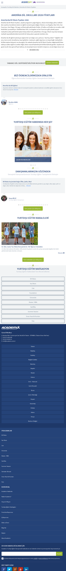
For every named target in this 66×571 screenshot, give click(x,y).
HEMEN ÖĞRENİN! (52, 63)
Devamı (16, 90)
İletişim (3, 533)
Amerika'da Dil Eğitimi (10, 85)
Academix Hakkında (7, 491)
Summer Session (33, 312)
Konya (32, 417)
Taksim (33, 346)
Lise (33, 288)
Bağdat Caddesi (32, 360)
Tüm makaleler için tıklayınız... (33, 260)
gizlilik (35, 558)
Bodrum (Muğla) (32, 421)
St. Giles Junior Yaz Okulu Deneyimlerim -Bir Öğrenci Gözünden (22, 247)
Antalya (33, 408)
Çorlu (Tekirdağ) (32, 395)
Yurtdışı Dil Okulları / (13, 7)
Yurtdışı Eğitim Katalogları (9, 507)
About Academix (6, 538)
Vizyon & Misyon (6, 502)
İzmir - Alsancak (32, 381)
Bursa (32, 390)
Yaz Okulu (33, 283)
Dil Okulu (33, 279)
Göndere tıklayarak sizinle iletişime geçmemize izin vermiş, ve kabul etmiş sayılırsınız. (32, 558)
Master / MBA (33, 302)
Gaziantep (32, 403)
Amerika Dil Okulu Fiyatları (28, 7)
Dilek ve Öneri (5, 523)
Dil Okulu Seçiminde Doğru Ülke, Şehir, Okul (17, 182)
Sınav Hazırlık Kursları (33, 316)
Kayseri (33, 399)
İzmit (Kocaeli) (33, 386)
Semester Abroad (6, 471)
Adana (32, 412)
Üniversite (33, 298)
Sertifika (33, 307)
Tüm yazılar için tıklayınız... (33, 112)
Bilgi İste (4, 528)
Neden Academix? (6, 497)
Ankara (33, 377)
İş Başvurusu (5, 517)
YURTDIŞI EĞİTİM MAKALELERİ (33, 218)
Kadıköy (33, 355)
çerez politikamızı (43, 558)
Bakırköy (32, 364)
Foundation (33, 293)
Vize (33, 321)
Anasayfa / (4, 7)
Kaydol (59, 554)
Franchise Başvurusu (7, 512)
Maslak (33, 373)
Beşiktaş (33, 351)
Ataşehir (33, 368)
